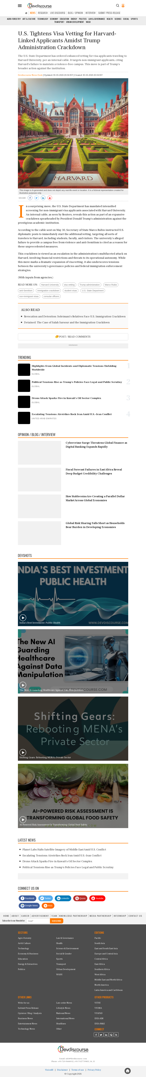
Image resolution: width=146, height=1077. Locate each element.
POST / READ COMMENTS (73, 336)
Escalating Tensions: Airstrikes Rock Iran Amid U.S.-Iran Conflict (62, 855)
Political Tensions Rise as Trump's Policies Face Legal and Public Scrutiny (68, 867)
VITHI (97, 1003)
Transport (59, 21)
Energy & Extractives (28, 964)
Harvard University (50, 285)
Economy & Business (28, 953)
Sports (134, 18)
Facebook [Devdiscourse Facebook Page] (27, 898)
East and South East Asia (106, 948)
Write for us (23, 1003)
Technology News (26, 1029)
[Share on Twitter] (36, 198)
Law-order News (64, 1003)
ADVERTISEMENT (40, 915)
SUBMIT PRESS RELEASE (109, 13)
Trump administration (90, 285)
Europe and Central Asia (106, 953)
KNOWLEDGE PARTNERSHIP (73, 915)
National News (63, 1013)
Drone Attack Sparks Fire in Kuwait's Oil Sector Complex (57, 861)
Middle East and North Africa (108, 979)
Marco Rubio (111, 285)
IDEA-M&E (100, 1023)
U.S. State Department (93, 290)
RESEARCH (43, 13)
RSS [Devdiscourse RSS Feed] (48, 906)
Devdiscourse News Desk (30, 75)
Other (59, 1029)
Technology (42, 18)
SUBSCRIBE (56, 920)
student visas (70, 290)
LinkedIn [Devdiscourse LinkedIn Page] (63, 898)
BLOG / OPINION (75, 13)
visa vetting (69, 285)
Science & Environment (67, 948)
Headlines (61, 1023)
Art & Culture (29, 18)
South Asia (100, 943)
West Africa (100, 974)
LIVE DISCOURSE (57, 13)
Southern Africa (102, 969)
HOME (6, 915)
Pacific (98, 938)
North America (102, 985)
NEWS (32, 13)
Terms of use (77, 1070)
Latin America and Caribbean (109, 990)
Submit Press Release (28, 1008)
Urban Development (75, 21)
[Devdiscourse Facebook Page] (96, 1035)
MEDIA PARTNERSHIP (100, 915)
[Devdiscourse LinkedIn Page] (106, 1035)
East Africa (100, 964)
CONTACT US (135, 915)
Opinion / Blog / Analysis (30, 1013)
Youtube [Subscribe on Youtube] (97, 898)
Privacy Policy (94, 1070)
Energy (74, 18)
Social (126, 18)
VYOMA (98, 1008)
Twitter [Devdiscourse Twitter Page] (45, 898)
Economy (54, 18)
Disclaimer (62, 1070)
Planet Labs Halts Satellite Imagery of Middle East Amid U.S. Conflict (64, 849)
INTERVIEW (90, 13)
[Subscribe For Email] (38, 920)
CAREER (25, 915)
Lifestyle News (63, 1008)
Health (110, 18)
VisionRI (49, 1070)
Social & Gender (64, 953)
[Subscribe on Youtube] (49, 198)
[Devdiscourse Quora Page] (111, 1035)
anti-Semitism (25, 290)
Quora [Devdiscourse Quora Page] (80, 898)
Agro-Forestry (14, 18)
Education (64, 18)
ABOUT (15, 915)
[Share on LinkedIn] (43, 198)
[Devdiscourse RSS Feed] (116, 1035)
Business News (25, 1018)
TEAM (54, 915)
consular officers (51, 296)
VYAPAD (98, 1013)
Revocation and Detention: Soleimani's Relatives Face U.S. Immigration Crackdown (75, 316)
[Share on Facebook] (30, 198)
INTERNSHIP (120, 915)
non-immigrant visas (29, 296)
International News (65, 1018)
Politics (83, 18)
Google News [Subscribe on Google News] (29, 906)
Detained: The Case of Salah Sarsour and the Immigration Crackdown (67, 322)
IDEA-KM (99, 1018)
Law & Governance (97, 18)
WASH (88, 21)
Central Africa (101, 959)
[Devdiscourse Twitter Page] (101, 1035)
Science (118, 18)
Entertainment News (27, 1023)
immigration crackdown (48, 290)
